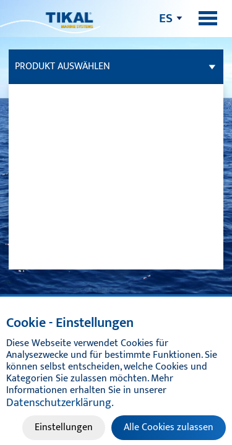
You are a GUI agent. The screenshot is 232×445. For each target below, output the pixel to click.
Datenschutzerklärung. (60, 403)
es (166, 18)
